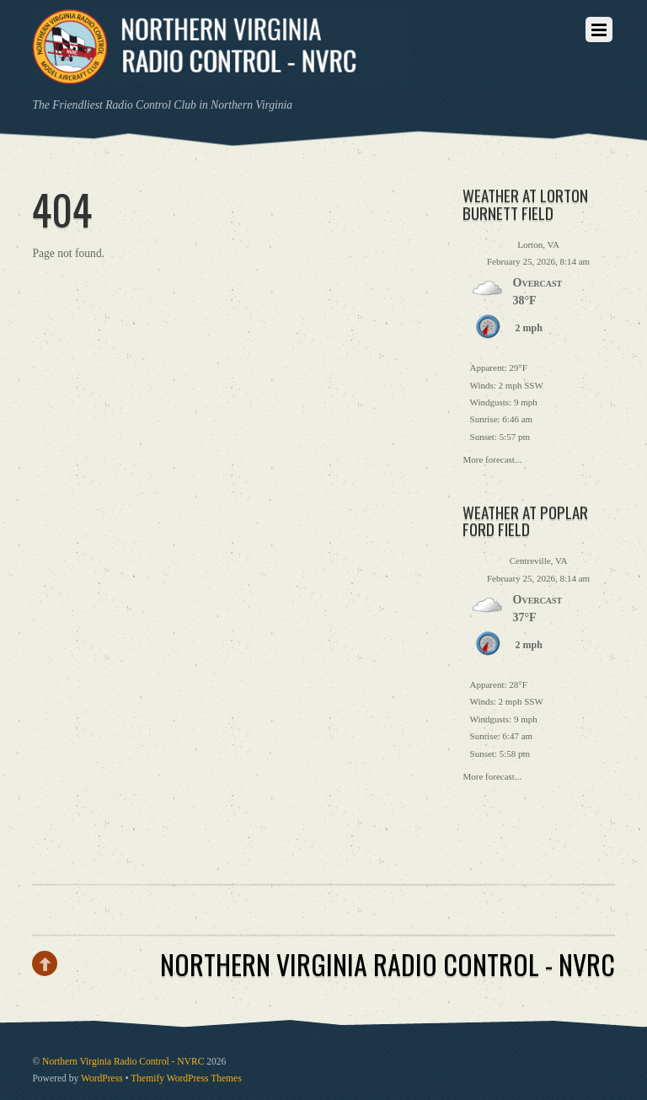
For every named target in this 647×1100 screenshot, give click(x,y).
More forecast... (492, 457)
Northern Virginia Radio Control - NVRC (123, 1061)
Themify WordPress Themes (186, 1078)
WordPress (102, 1078)
